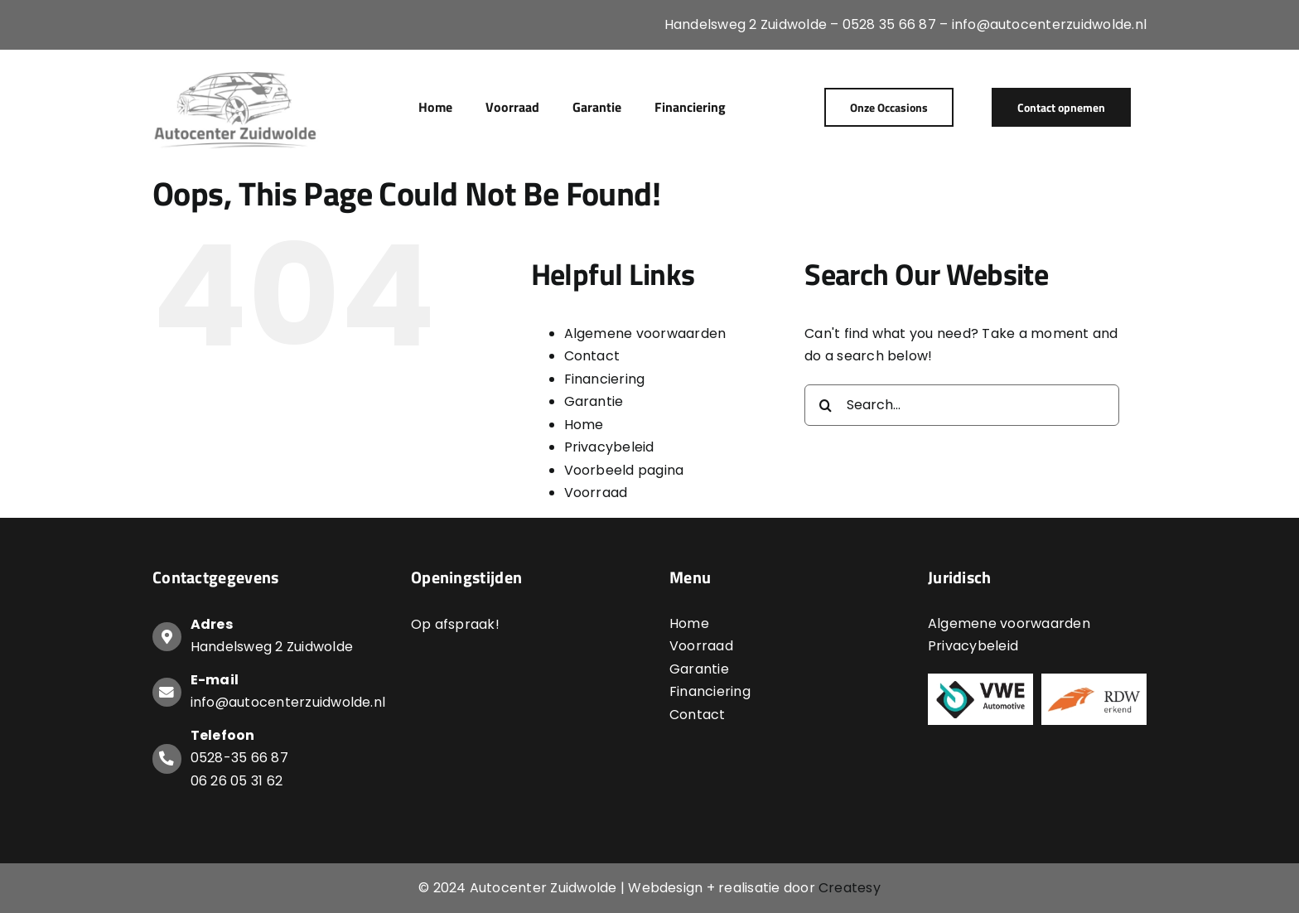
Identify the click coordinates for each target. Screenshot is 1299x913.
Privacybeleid (609, 446)
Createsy (850, 887)
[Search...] (961, 405)
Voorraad (596, 492)
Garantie (594, 401)
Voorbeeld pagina (624, 470)
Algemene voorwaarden (645, 333)
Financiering (604, 379)
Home (584, 424)
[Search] (825, 405)
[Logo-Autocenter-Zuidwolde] (236, 72)
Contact (592, 355)
